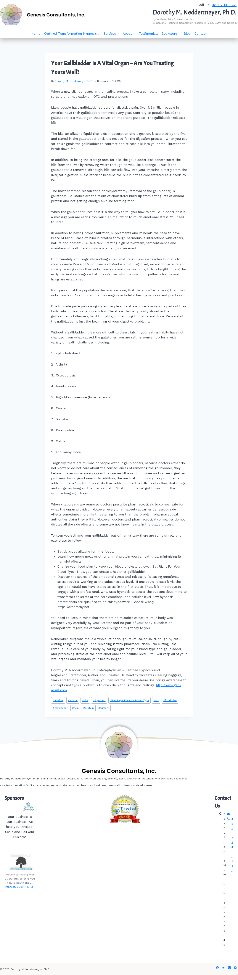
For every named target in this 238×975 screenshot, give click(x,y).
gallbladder (60, 707)
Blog (187, 33)
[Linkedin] (235, 967)
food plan (170, 700)
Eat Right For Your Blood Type (129, 700)
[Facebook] (217, 967)
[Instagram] (229, 967)
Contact (200, 33)
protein (88, 707)
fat (156, 700)
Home (35, 33)
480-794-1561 (224, 5)
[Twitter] (223, 967)
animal (73, 700)
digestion (99, 700)
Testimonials (148, 33)
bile (85, 700)
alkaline (58, 700)
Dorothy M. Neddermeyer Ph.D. (74, 81)
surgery (103, 707)
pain (75, 707)
